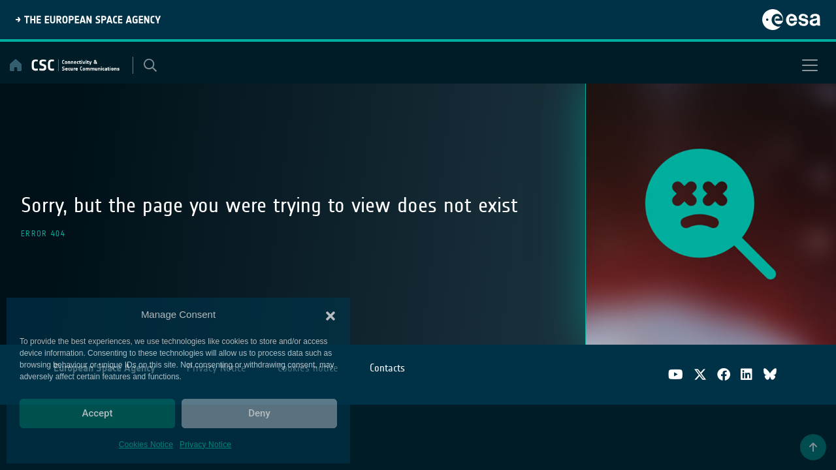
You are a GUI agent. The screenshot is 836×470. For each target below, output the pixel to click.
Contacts (387, 368)
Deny (259, 413)
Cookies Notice (146, 444)
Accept (97, 413)
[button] (330, 314)
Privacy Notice (205, 444)
